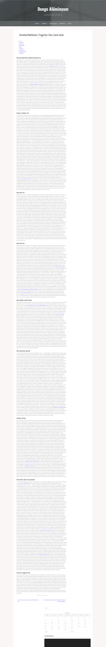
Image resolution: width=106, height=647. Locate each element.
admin (45, 37)
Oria (29, 645)
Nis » (84, 57)
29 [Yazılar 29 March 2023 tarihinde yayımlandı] (77, 55)
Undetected (21, 50)
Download (21, 42)
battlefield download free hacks (59, 407)
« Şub (72, 57)
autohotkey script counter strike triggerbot (37, 305)
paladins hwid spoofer (30, 465)
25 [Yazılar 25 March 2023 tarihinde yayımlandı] (86, 52)
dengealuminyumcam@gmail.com (22, 622)
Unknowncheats (22, 51)
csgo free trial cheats (26, 178)
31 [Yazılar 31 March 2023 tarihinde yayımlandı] (83, 55)
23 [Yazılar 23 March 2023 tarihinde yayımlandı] (80, 52)
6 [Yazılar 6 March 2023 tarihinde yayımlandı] (71, 46)
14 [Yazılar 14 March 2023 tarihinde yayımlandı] (74, 49)
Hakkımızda (44, 23)
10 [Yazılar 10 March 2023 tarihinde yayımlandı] (83, 46)
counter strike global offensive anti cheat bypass (28, 289)
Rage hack (21, 44)
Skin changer (22, 45)
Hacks (20, 47)
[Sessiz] (86, 75)
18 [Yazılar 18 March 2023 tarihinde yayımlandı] (86, 49)
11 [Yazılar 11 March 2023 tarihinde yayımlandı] (86, 46)
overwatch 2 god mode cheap (46, 530)
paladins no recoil (53, 66)
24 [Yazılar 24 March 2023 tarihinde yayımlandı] (83, 52)
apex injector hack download (44, 554)
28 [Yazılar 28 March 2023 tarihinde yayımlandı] (74, 55)
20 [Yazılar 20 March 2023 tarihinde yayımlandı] (71, 52)
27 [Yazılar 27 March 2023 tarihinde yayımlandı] (71, 55)
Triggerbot (21, 53)
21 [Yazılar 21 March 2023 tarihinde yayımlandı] (74, 52)
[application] (80, 70)
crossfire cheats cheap (59, 266)
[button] (80, 70)
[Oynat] (72, 75)
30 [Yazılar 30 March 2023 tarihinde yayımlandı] (80, 55)
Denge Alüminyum (53, 9)
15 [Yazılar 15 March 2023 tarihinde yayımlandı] (77, 49)
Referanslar (62, 23)
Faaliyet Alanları (53, 23)
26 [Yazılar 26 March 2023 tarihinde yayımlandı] (88, 52)
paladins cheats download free (32, 461)
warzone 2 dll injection (24, 483)
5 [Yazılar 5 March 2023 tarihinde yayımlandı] (88, 44)
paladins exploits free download (37, 84)
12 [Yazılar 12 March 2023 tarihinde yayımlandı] (88, 46)
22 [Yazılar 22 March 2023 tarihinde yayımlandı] (77, 52)
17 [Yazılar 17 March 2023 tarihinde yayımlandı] (83, 49)
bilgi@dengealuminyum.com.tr (21, 624)
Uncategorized (44, 595)
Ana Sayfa (37, 23)
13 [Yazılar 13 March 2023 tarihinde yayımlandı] (71, 49)
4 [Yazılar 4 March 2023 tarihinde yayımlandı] (85, 44)
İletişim (69, 23)
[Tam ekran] (89, 75)
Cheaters (21, 48)
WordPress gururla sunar (19, 645)
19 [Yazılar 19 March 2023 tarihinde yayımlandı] (88, 49)
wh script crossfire (26, 292)
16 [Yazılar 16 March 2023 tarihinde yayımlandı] (80, 49)
